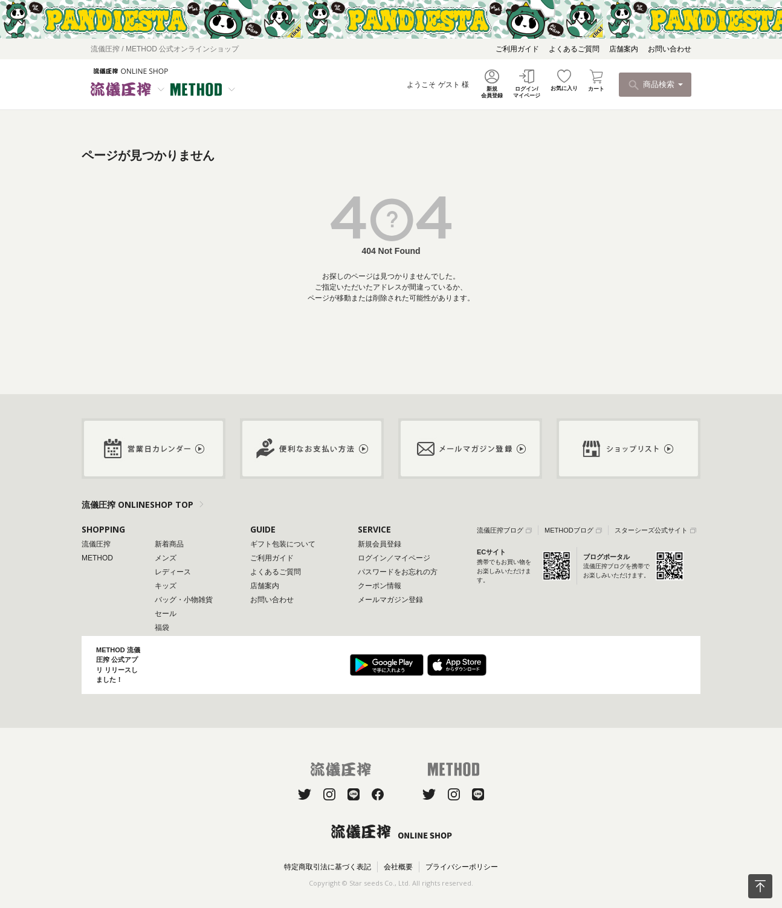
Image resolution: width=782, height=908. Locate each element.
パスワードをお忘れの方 (398, 572)
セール (165, 613)
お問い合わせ (669, 49)
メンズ (165, 558)
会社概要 (398, 867)
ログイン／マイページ (394, 558)
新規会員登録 (379, 544)
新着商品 (169, 544)
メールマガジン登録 (390, 599)
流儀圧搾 (96, 544)
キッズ (165, 586)
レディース (173, 572)
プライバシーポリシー (461, 867)
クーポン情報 (379, 586)
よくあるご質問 (574, 49)
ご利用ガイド (517, 49)
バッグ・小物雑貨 (184, 599)
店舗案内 (623, 49)
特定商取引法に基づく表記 (327, 867)
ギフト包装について (282, 544)
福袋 (162, 627)
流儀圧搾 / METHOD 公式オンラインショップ (165, 49)
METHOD (97, 558)
